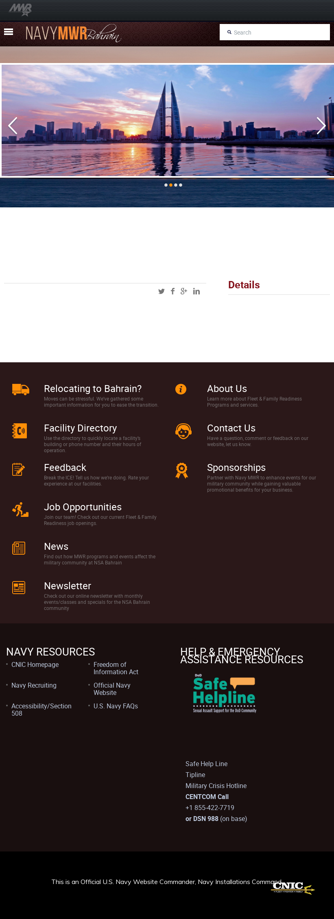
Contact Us (231, 427)
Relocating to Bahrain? (93, 388)
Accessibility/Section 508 (41, 709)
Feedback (65, 467)
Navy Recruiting (34, 685)
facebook (173, 291)
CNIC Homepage (35, 664)
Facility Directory (80, 427)
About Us (227, 388)
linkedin (196, 291)
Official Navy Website (112, 689)
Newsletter (67, 585)
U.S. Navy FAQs (116, 705)
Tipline (195, 774)
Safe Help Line (206, 763)
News (56, 546)
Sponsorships (236, 467)
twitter (161, 291)
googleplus (184, 291)
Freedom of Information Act (116, 668)
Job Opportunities (83, 506)
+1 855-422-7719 (210, 807)
